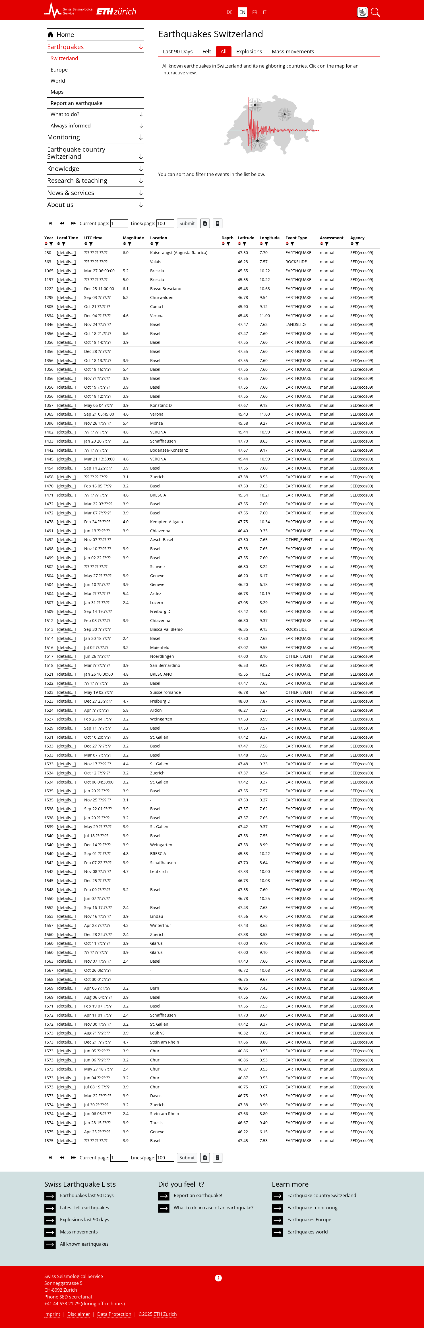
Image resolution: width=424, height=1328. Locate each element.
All (224, 51)
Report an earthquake (76, 103)
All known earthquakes (84, 1244)
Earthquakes (95, 46)
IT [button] (264, 12)
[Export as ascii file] (217, 223)
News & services (95, 192)
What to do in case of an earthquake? (213, 1208)
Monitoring (95, 137)
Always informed (97, 125)
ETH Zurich (165, 1314)
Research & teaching (95, 180)
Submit (187, 223)
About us (95, 204)
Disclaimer (78, 1314)
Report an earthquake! (198, 1195)
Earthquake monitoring (313, 1208)
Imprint (52, 1314)
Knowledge (95, 168)
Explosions (249, 51)
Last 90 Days (178, 51)
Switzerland (64, 58)
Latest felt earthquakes (84, 1208)
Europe (59, 69)
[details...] (66, 252)
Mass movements (293, 51)
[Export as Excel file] (205, 223)
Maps (57, 91)
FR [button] (254, 12)
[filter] (50, 244)
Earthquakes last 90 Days (87, 1195)
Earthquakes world (308, 1232)
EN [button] (242, 12)
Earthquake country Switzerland (95, 153)
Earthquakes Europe (309, 1219)
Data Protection (114, 1314)
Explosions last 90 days (84, 1219)
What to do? (97, 114)
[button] (69, 9)
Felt (206, 51)
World (58, 80)
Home (60, 34)
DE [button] (230, 12)
